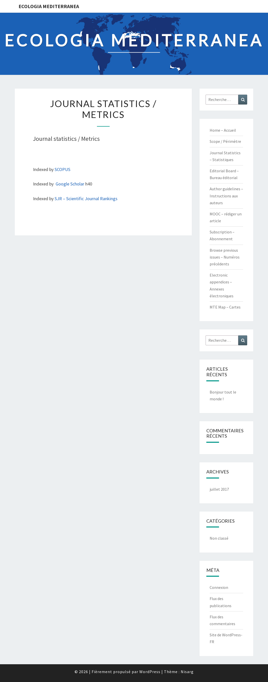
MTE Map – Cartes (225, 307)
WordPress (149, 671)
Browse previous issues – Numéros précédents (225, 257)
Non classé (219, 538)
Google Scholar (70, 184)
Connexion (219, 587)
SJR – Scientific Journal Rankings (86, 198)
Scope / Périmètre (225, 141)
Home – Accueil (223, 130)
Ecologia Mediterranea (49, 6)
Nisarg (187, 671)
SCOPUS (62, 169)
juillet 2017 (219, 489)
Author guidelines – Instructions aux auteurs (226, 195)
